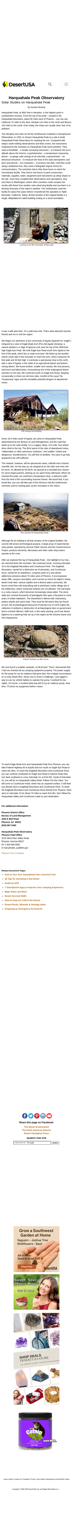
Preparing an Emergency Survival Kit (23, 909)
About (11, 1479)
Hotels (67, 1479)
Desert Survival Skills (15, 896)
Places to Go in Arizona (13, 853)
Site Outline (41, 1479)
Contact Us (18, 1479)
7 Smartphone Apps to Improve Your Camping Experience (34, 887)
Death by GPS (12, 883)
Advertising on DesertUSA (55, 1479)
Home (6, 1479)
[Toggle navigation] (66, 84)
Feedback (26, 1479)
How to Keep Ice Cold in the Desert (22, 900)
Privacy (33, 1479)
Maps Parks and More (16, 891)
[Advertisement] (36, 42)
